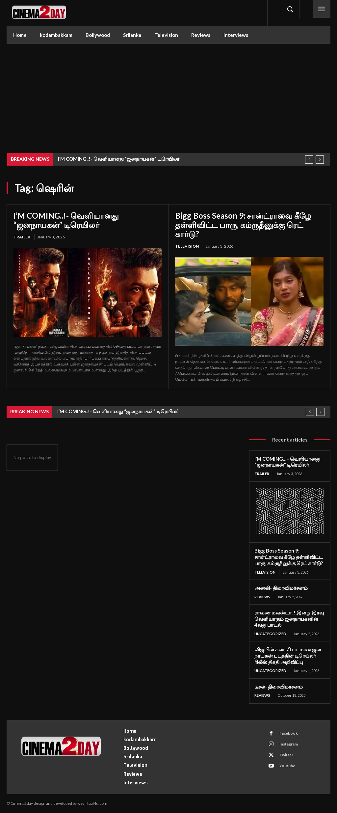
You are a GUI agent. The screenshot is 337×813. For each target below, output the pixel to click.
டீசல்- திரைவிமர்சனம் (278, 687)
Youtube (287, 765)
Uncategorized (270, 634)
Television (187, 246)
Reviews (262, 597)
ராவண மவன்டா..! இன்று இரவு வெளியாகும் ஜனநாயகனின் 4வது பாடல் (289, 619)
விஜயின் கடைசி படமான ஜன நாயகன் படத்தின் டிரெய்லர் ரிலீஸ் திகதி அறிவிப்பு (287, 655)
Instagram (288, 744)
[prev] (309, 159)
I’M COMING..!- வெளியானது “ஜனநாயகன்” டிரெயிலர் (118, 159)
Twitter (286, 754)
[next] (320, 159)
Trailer (21, 236)
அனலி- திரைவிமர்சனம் (281, 588)
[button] (290, 9)
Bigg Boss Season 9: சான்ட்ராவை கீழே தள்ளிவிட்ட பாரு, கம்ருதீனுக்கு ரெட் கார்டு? (243, 224)
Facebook (288, 733)
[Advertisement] (168, 93)
